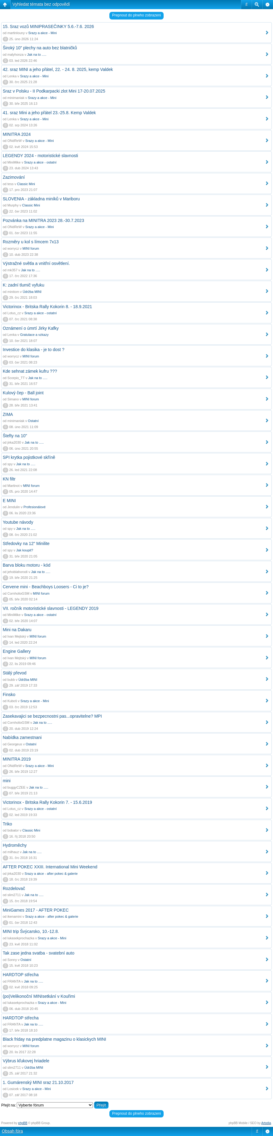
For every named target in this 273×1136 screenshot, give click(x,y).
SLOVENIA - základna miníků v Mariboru (41, 198)
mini (7, 780)
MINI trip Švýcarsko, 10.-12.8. (31, 931)
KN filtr (9, 479)
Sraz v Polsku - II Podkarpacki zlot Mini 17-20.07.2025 (54, 91)
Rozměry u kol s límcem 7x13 (31, 241)
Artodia (266, 1123)
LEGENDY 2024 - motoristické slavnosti (40, 155)
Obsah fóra (12, 1131)
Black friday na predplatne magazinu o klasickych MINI (54, 1039)
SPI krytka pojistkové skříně (29, 457)
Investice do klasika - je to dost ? (33, 349)
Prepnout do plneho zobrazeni (136, 15)
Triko (7, 823)
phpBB (22, 1123)
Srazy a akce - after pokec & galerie (51, 873)
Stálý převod (15, 672)
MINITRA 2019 (17, 759)
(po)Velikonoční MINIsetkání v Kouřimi (39, 996)
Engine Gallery (17, 651)
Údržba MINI (32, 292)
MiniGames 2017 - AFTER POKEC (36, 910)
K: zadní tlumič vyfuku (23, 285)
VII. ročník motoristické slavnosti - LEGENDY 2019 (50, 608)
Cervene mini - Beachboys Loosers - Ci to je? (46, 586)
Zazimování (14, 177)
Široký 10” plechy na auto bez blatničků (40, 47)
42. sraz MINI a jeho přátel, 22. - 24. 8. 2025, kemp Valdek (58, 69)
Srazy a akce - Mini (42, 33)
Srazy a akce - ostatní (40, 162)
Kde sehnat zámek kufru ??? (30, 371)
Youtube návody (18, 522)
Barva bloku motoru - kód (26, 565)
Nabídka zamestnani (22, 737)
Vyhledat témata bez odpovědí (41, 4)
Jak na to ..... (36, 54)
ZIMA (8, 414)
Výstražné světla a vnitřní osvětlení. (36, 263)
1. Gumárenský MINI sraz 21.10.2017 (38, 1082)
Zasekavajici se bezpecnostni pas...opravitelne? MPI (52, 716)
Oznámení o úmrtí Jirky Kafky (31, 328)
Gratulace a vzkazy (34, 334)
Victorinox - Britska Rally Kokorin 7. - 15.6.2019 (47, 802)
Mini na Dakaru (17, 629)
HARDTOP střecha (21, 974)
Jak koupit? (24, 550)
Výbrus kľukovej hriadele (26, 1060)
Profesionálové (34, 507)
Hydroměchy (15, 845)
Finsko (9, 694)
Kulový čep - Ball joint (23, 392)
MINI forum (31, 248)
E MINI (9, 500)
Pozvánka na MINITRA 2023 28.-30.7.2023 (43, 220)
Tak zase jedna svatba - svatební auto (38, 953)
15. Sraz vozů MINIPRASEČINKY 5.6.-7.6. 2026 (48, 26)
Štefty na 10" (15, 435)
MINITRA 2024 (17, 134)
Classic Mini (26, 184)
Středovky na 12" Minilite (26, 543)
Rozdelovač (14, 888)
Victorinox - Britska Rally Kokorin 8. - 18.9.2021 (47, 306)
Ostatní (33, 421)
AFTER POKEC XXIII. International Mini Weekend (50, 866)
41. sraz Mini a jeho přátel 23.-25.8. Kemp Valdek (49, 112)
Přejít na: (8, 1105)
